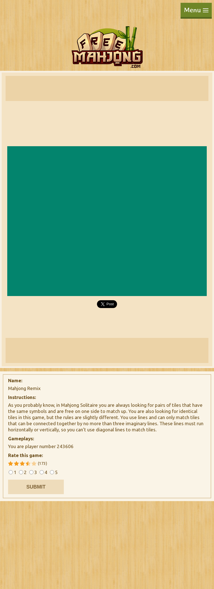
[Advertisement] (107, 88)
